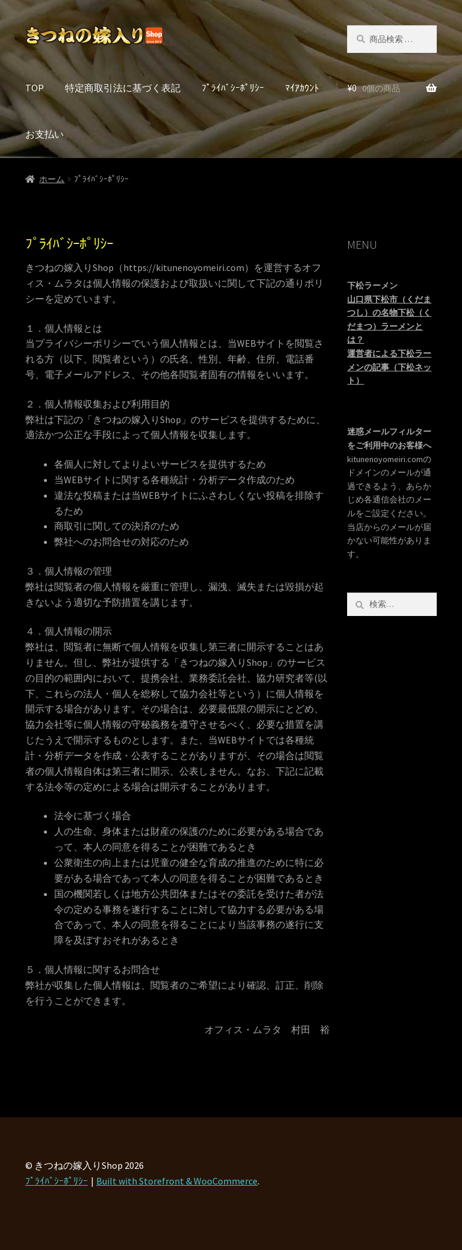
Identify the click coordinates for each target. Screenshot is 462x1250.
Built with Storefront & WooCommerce (176, 1181)
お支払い (44, 134)
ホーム (51, 179)
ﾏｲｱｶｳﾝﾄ (302, 88)
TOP (34, 88)
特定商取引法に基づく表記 (122, 88)
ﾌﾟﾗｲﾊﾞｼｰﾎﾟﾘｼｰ (233, 88)
